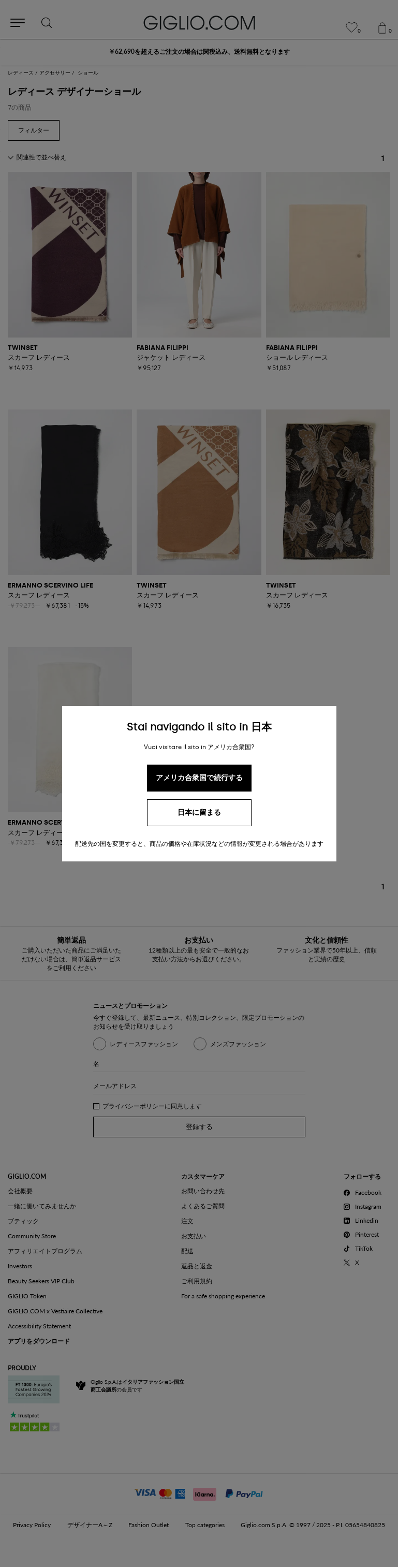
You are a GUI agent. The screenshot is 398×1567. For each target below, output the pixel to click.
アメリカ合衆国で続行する (199, 777)
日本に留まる (199, 812)
